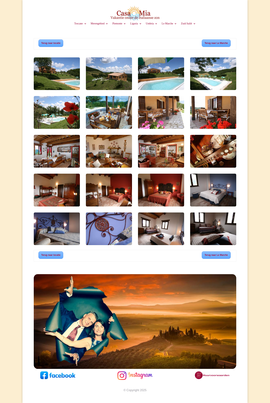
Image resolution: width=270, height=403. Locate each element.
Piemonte (117, 23)
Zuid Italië (186, 23)
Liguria (134, 23)
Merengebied (98, 23)
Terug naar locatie (50, 43)
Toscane (78, 23)
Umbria (150, 23)
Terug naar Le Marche (216, 43)
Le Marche (167, 23)
